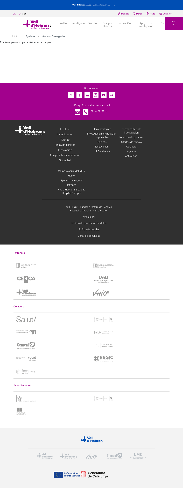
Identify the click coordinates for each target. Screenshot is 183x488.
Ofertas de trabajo (131, 142)
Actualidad (131, 156)
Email (77, 111)
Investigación (78, 23)
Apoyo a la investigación (145, 24)
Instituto (65, 129)
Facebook (79, 94)
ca (14, 14)
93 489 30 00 (99, 111)
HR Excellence (102, 151)
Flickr (112, 94)
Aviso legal (89, 217)
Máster (71, 175)
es (25, 14)
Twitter (71, 94)
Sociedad (65, 160)
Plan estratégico (102, 129)
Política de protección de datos (89, 223)
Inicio (15, 36)
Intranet (71, 185)
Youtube (104, 94)
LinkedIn (87, 94)
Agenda (131, 151)
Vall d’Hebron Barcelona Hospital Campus (71, 191)
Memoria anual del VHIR (71, 171)
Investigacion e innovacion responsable (101, 135)
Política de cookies (89, 229)
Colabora (131, 146)
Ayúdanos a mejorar (71, 180)
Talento (92, 23)
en (19, 14)
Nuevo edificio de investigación (131, 131)
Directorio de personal (131, 137)
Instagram (95, 94)
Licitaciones (101, 146)
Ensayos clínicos (107, 24)
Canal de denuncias (89, 235)
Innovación (124, 23)
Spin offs (102, 142)
